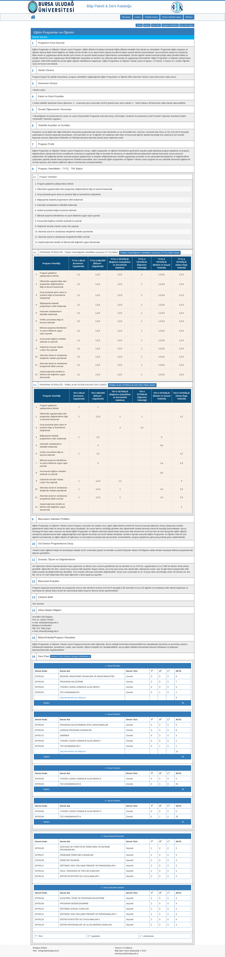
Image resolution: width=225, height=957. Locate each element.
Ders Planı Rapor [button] (186, 25)
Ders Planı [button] (156, 25)
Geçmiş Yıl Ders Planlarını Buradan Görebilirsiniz (70, 656)
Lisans (137, 17)
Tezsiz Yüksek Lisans (171, 17)
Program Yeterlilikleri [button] (170, 25)
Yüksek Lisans (151, 17)
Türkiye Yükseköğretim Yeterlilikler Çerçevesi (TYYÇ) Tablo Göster (150, 253)
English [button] (147, 25)
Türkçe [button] (139, 25)
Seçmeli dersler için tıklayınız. (73, 697)
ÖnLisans (126, 17)
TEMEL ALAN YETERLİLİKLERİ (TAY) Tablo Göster (132, 385)
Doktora (188, 17)
